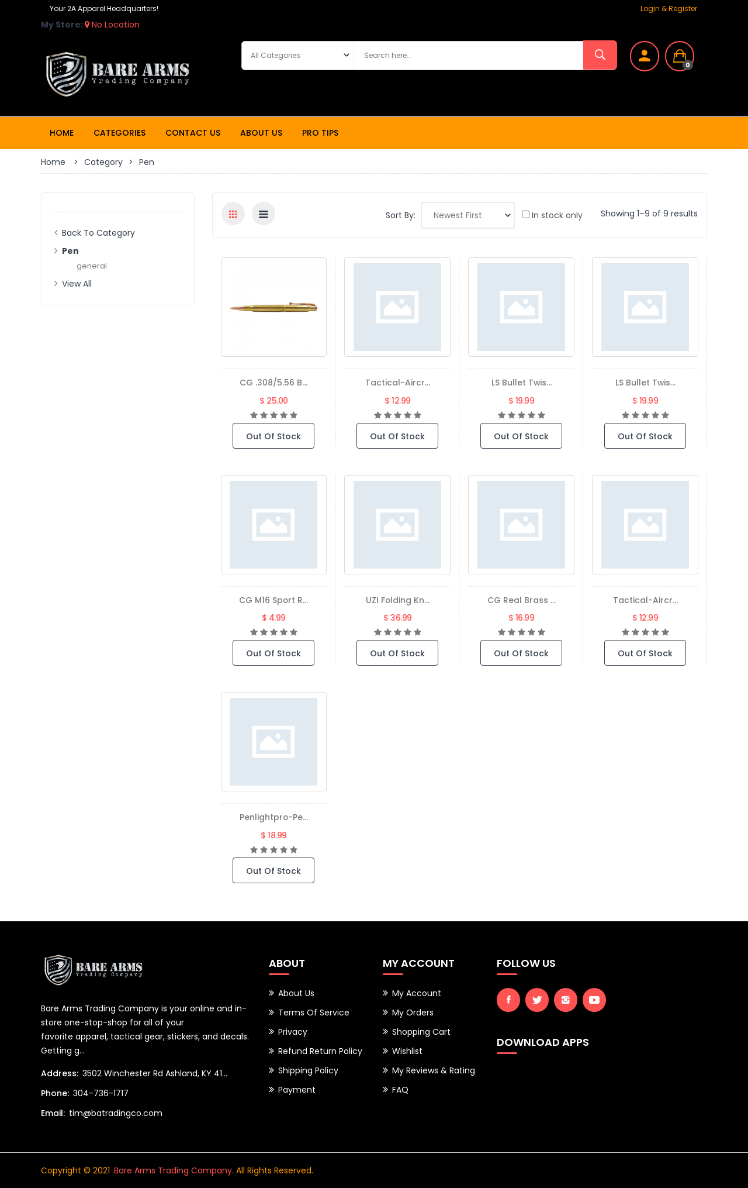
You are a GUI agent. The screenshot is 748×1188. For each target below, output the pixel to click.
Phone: (55, 1093)
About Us (261, 133)
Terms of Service (313, 1012)
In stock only (552, 215)
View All (77, 284)
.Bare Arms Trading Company (172, 1170)
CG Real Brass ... (521, 600)
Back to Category (98, 233)
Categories (120, 133)
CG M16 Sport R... (273, 600)
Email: (53, 1113)
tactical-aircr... (397, 382)
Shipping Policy (308, 1070)
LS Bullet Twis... (521, 382)
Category (103, 162)
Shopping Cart (421, 1032)
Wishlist (407, 1051)
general (92, 265)
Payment (297, 1090)
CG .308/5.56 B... (273, 382)
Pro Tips (320, 133)
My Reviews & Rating (433, 1070)
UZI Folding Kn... (397, 600)
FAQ (400, 1090)
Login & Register (668, 8)
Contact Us (192, 133)
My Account (416, 993)
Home (62, 133)
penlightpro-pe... (273, 817)
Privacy (292, 1032)
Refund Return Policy (320, 1051)
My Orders (413, 1012)
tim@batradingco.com (115, 1113)
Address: (59, 1073)
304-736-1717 (101, 1093)
